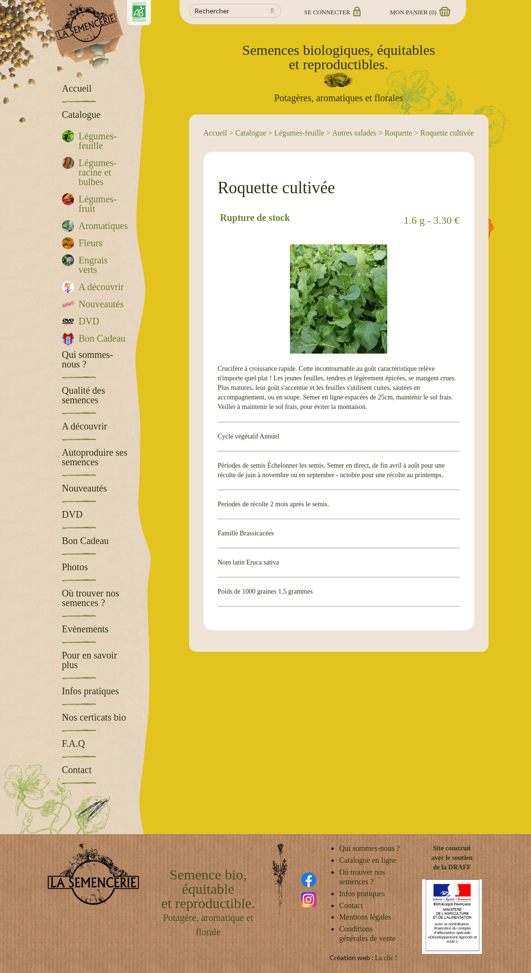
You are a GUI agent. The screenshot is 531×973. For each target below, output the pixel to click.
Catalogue (250, 133)
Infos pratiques (362, 893)
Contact (351, 905)
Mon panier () (419, 12)
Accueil (215, 133)
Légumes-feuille (299, 133)
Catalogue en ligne (367, 860)
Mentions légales (365, 917)
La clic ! (386, 958)
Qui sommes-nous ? (369, 848)
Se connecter (331, 12)
